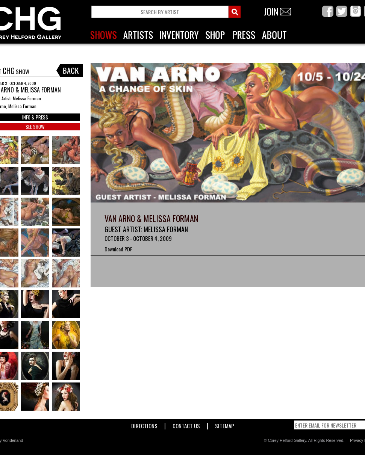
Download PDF (118, 249)
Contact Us (186, 424)
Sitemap (224, 424)
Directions (144, 424)
